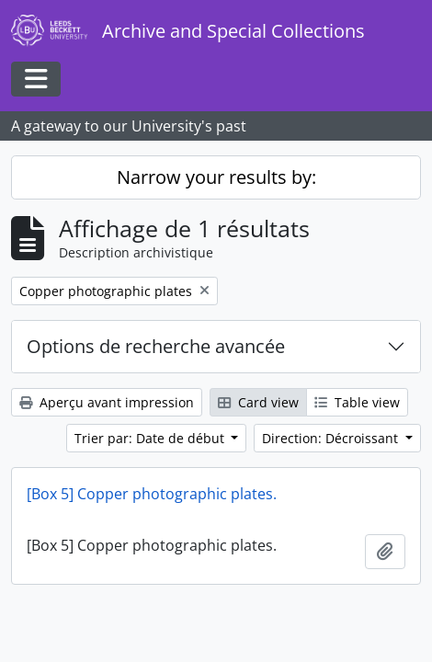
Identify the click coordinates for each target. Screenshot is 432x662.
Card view (258, 402)
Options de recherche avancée (156, 346)
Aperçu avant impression (106, 402)
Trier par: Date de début (151, 438)
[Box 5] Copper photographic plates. (152, 494)
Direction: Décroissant (332, 438)
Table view (357, 402)
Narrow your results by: (216, 177)
